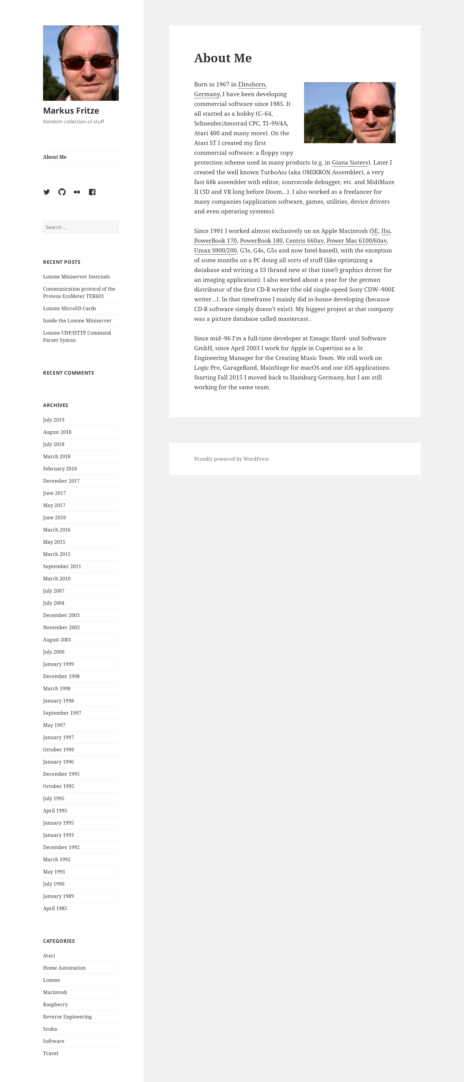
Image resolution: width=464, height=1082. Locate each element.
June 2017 (54, 493)
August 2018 (57, 432)
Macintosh (55, 992)
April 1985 (55, 908)
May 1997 (54, 725)
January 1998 (58, 700)
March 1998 (57, 688)
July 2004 (53, 603)
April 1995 (55, 810)
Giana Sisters (350, 162)
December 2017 (61, 480)
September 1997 (62, 713)
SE (375, 231)
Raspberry (55, 1004)
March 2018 (57, 456)
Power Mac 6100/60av (357, 241)
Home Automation (64, 967)
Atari (49, 955)
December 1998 (61, 676)
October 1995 (58, 786)
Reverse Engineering (67, 1016)
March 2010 (57, 578)
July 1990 (53, 883)
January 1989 (58, 896)
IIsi (385, 231)
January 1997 (58, 737)
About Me (55, 157)
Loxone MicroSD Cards (69, 308)
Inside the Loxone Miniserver (77, 320)
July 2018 (53, 444)
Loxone (51, 980)
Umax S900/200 (215, 250)
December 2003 (61, 615)
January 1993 (58, 835)
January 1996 (58, 761)
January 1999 (58, 664)
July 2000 (53, 651)
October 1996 (58, 749)
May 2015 (54, 542)
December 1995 (61, 774)
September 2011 (62, 566)
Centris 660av (305, 241)
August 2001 (57, 639)
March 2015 (57, 554)
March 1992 (57, 859)
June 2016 (54, 517)
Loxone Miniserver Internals (76, 276)
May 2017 (54, 505)
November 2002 (61, 627)
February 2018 (60, 468)
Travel (50, 1053)
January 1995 (58, 822)
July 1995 (53, 798)
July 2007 (53, 590)
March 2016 (57, 529)
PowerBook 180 (261, 241)
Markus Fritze (71, 110)
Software (53, 1041)
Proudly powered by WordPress (231, 459)
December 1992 (61, 847)
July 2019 (53, 419)
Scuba (50, 1029)
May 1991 (54, 871)
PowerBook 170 (215, 241)
